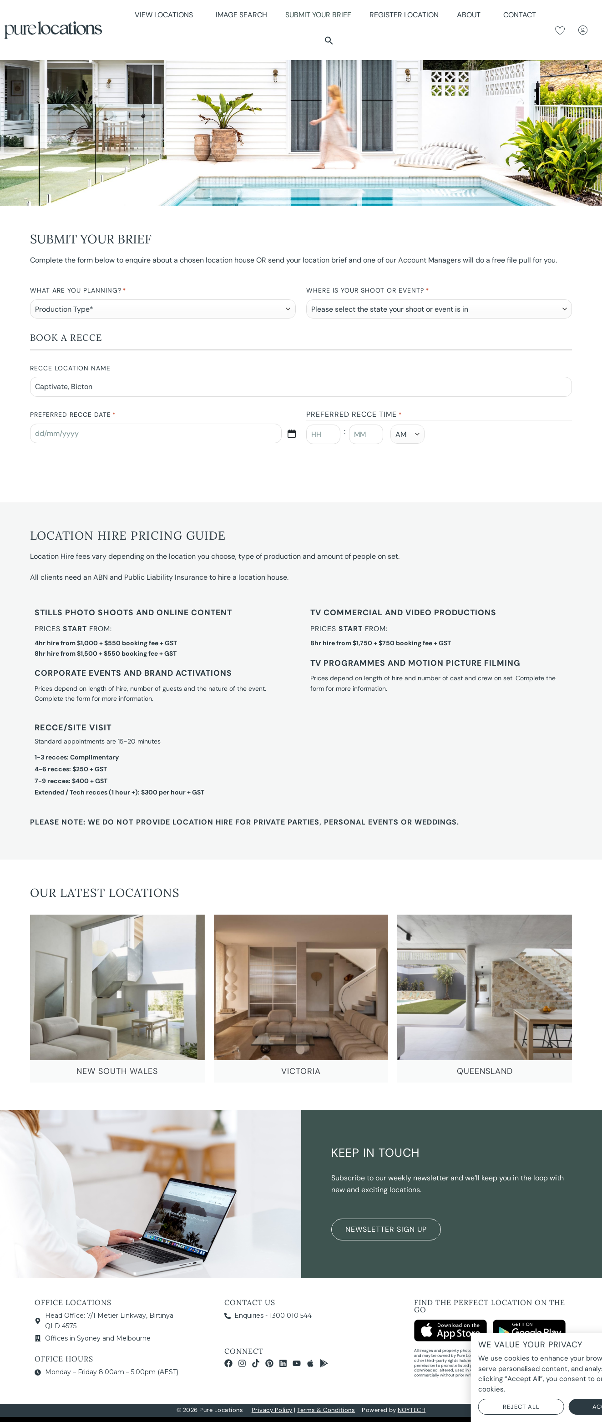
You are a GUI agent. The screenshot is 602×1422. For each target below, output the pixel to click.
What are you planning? (78, 291)
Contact (519, 15)
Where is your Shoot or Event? (367, 291)
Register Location (404, 15)
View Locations (166, 15)
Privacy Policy (272, 1410)
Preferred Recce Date (73, 415)
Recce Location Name (70, 368)
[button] (329, 40)
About (471, 15)
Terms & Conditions (326, 1410)
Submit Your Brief (318, 15)
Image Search (241, 15)
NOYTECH (412, 1410)
